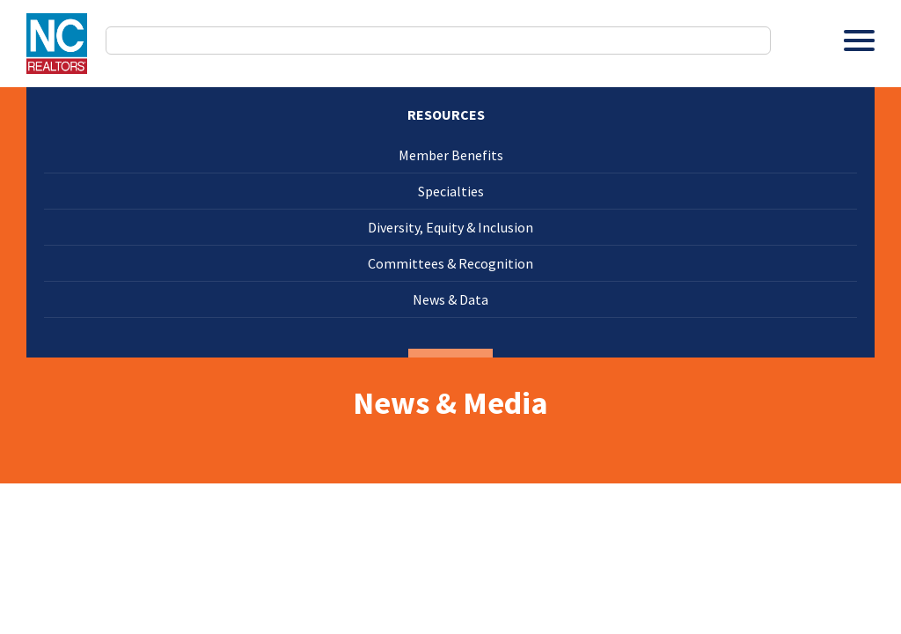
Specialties (451, 191)
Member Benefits (451, 155)
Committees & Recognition (450, 263)
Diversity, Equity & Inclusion (450, 227)
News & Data (450, 299)
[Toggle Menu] (859, 40)
